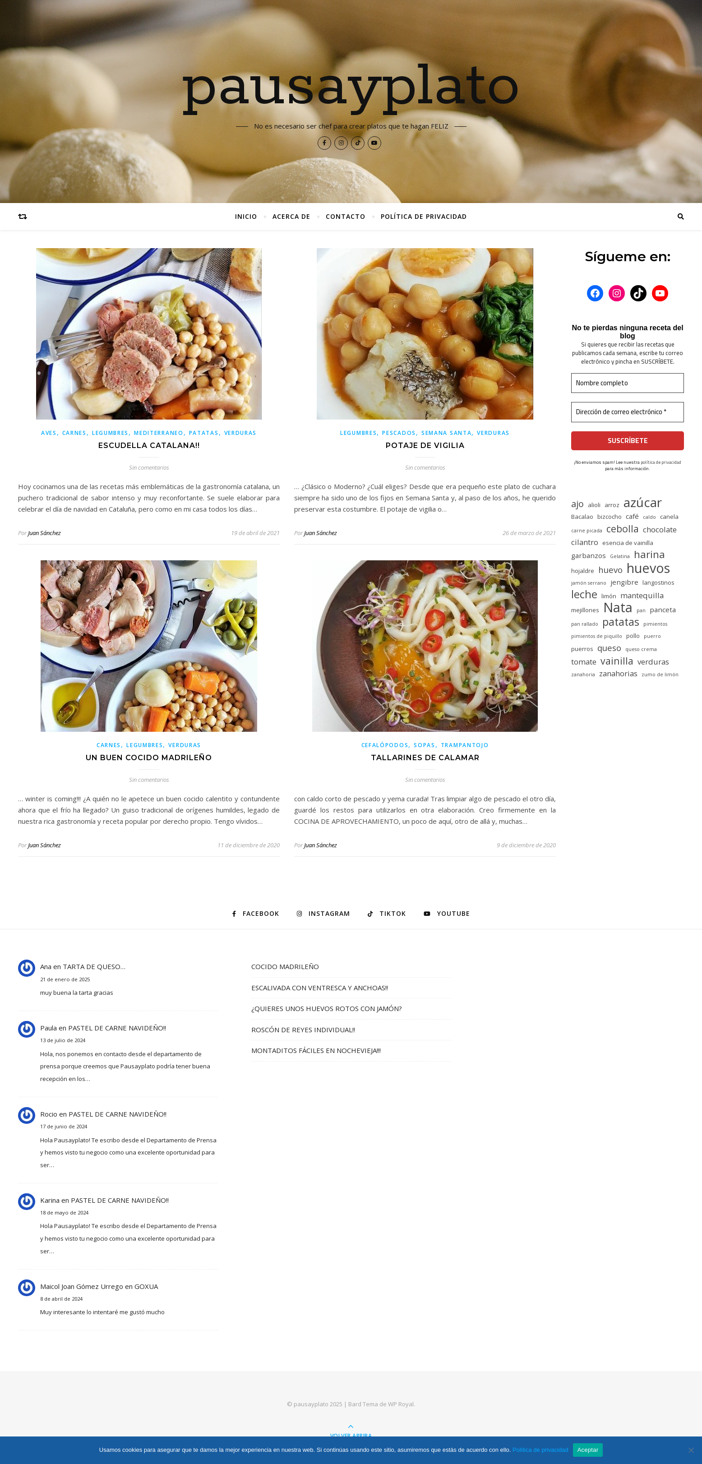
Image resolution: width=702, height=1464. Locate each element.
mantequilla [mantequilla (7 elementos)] (642, 595)
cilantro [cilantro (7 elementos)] (584, 542)
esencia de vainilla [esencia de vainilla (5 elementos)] (627, 543)
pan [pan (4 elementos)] (641, 610)
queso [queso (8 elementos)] (609, 647)
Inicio (246, 216)
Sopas (424, 745)
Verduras (240, 433)
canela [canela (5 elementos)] (669, 517)
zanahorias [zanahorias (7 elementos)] (618, 673)
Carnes (74, 433)
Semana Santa (446, 433)
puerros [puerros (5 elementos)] (582, 649)
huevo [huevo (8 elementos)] (610, 569)
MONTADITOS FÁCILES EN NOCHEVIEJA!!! (316, 1050)
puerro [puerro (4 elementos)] (652, 636)
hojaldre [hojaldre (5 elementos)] (582, 571)
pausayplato (351, 86)
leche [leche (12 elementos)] (584, 594)
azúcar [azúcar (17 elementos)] (642, 502)
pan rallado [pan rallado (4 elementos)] (584, 624)
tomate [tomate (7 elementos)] (583, 661)
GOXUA (146, 1286)
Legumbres (110, 433)
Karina (50, 1200)
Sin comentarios (149, 467)
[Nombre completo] (627, 383)
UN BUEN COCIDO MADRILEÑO (149, 757)
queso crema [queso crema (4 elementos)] (641, 649)
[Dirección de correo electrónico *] (627, 412)
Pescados (399, 433)
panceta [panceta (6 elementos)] (663, 609)
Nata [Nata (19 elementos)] (618, 607)
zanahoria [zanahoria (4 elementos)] (583, 674)
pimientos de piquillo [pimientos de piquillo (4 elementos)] (596, 636)
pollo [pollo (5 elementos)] (633, 636)
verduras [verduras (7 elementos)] (653, 661)
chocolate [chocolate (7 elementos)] (660, 529)
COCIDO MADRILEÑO (285, 966)
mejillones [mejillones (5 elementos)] (585, 610)
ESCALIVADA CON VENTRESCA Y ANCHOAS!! (319, 987)
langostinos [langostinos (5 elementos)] (658, 582)
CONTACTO (345, 216)
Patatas (204, 433)
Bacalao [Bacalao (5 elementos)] (582, 517)
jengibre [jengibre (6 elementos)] (624, 582)
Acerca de (291, 216)
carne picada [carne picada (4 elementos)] (586, 530)
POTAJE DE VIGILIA (425, 445)
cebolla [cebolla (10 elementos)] (622, 528)
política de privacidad (661, 462)
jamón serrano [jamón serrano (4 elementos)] (588, 583)
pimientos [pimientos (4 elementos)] (655, 624)
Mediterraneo (158, 433)
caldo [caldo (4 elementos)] (649, 517)
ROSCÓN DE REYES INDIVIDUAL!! (303, 1029)
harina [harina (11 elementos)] (649, 554)
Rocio (48, 1113)
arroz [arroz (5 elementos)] (612, 505)
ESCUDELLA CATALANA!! (149, 445)
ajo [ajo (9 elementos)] (577, 503)
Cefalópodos (385, 745)
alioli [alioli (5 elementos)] (594, 505)
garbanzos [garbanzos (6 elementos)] (588, 555)
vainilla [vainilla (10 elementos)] (616, 660)
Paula (48, 1027)
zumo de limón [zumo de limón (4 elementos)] (660, 674)
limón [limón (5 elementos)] (608, 596)
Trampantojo (465, 745)
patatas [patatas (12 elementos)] (620, 622)
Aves (49, 433)
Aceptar (588, 1449)
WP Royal (401, 1404)
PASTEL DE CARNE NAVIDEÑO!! (117, 1027)
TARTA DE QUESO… (94, 966)
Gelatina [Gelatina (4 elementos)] (620, 556)
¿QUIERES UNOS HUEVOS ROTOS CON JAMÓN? (326, 1008)
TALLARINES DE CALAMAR (425, 757)
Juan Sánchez (44, 533)
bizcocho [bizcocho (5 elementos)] (609, 517)
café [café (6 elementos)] (632, 516)
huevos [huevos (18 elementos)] (648, 567)
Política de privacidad (424, 216)
